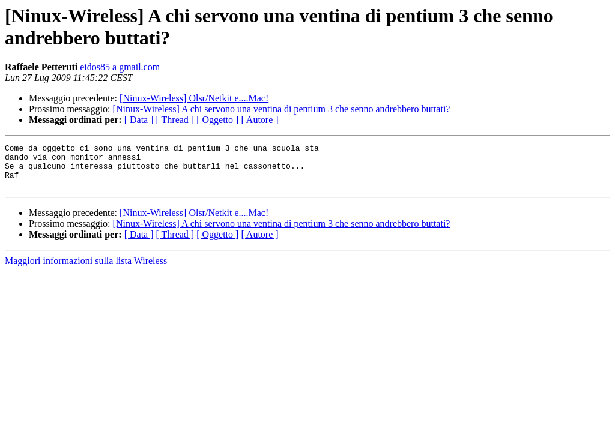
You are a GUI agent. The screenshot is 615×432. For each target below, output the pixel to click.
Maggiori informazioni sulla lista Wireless (86, 270)
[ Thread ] (175, 120)
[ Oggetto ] (217, 120)
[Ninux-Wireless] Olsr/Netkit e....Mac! (194, 98)
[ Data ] (139, 120)
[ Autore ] (259, 120)
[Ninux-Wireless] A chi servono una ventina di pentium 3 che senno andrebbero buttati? (281, 109)
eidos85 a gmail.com (120, 67)
